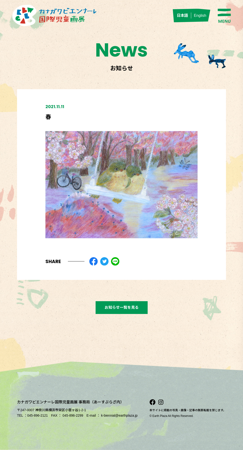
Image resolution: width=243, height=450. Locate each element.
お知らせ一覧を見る (122, 307)
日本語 (182, 15)
